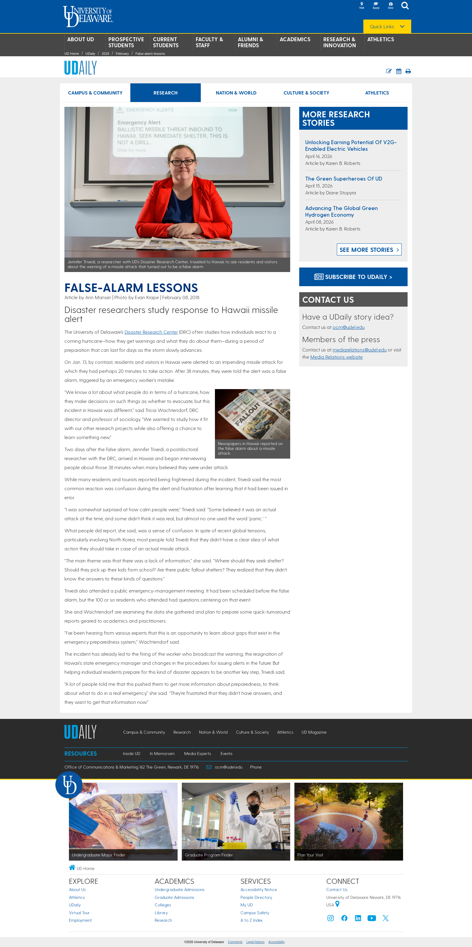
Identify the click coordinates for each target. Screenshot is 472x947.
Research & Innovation (339, 42)
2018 (105, 53)
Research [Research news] (166, 92)
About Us (77, 889)
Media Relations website (336, 357)
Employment (80, 920)
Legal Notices (255, 942)
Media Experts (197, 753)
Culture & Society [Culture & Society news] (306, 92)
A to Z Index (252, 920)
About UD (80, 39)
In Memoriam (162, 753)
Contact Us (336, 889)
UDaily (90, 53)
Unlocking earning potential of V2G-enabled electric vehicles (351, 145)
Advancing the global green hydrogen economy (341, 211)
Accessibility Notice (259, 889)
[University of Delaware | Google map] (337, 904)
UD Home (71, 53)
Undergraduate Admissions (179, 889)
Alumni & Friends (250, 42)
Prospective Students (126, 42)
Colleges (163, 904)
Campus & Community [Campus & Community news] (95, 92)
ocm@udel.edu (349, 327)
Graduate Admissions (174, 897)
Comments (235, 942)
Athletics (380, 39)
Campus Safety (255, 912)
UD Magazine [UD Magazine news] (314, 732)
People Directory (256, 897)
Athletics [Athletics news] (377, 92)
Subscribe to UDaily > (353, 276)
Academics (295, 39)
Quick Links (382, 26)
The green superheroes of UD (343, 178)
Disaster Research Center (151, 332)
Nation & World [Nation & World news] (236, 92)
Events (226, 753)
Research (163, 920)
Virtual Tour (79, 912)
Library (161, 912)
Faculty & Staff (209, 42)
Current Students (166, 42)
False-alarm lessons (150, 53)
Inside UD (131, 753)
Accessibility (277, 942)
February (122, 53)
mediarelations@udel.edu (360, 349)
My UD (247, 904)
